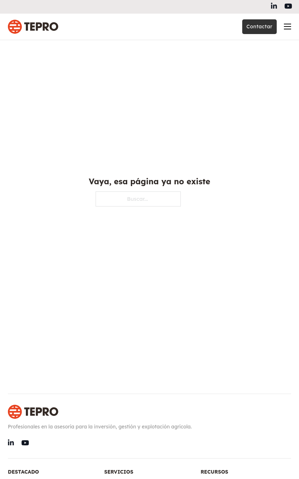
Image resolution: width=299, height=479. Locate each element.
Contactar (259, 26)
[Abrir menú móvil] (287, 26)
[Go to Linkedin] (274, 7)
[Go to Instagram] (288, 7)
